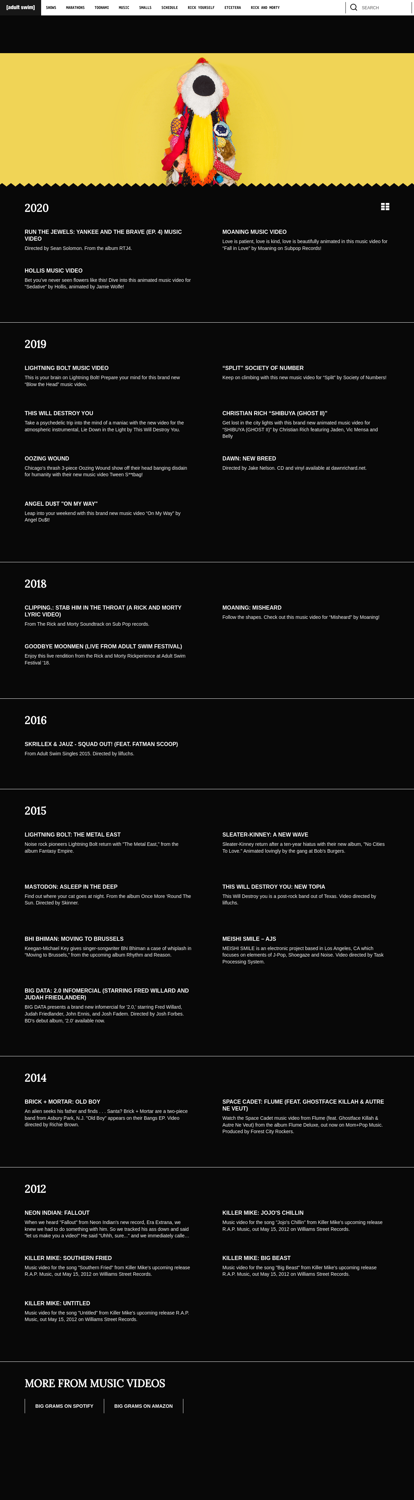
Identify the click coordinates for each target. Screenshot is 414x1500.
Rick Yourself (201, 8)
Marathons (75, 8)
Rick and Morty (265, 8)
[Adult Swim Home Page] (20, 7)
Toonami (102, 8)
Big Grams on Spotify (64, 1406)
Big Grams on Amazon (143, 1406)
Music (124, 8)
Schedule (169, 8)
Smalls (145, 8)
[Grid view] (385, 206)
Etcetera (232, 8)
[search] (403, 7)
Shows (51, 8)
